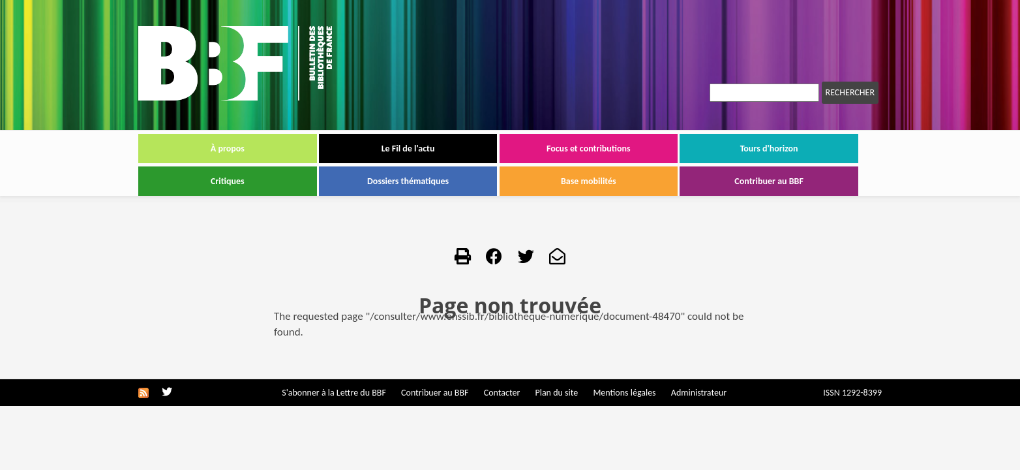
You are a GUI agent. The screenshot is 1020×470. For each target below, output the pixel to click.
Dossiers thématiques (408, 181)
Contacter (502, 392)
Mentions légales (624, 392)
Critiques (228, 181)
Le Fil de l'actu (408, 148)
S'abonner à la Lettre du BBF (334, 392)
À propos (228, 148)
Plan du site (556, 392)
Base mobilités (588, 181)
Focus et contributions (589, 148)
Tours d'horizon (769, 148)
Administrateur (699, 392)
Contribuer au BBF (768, 181)
